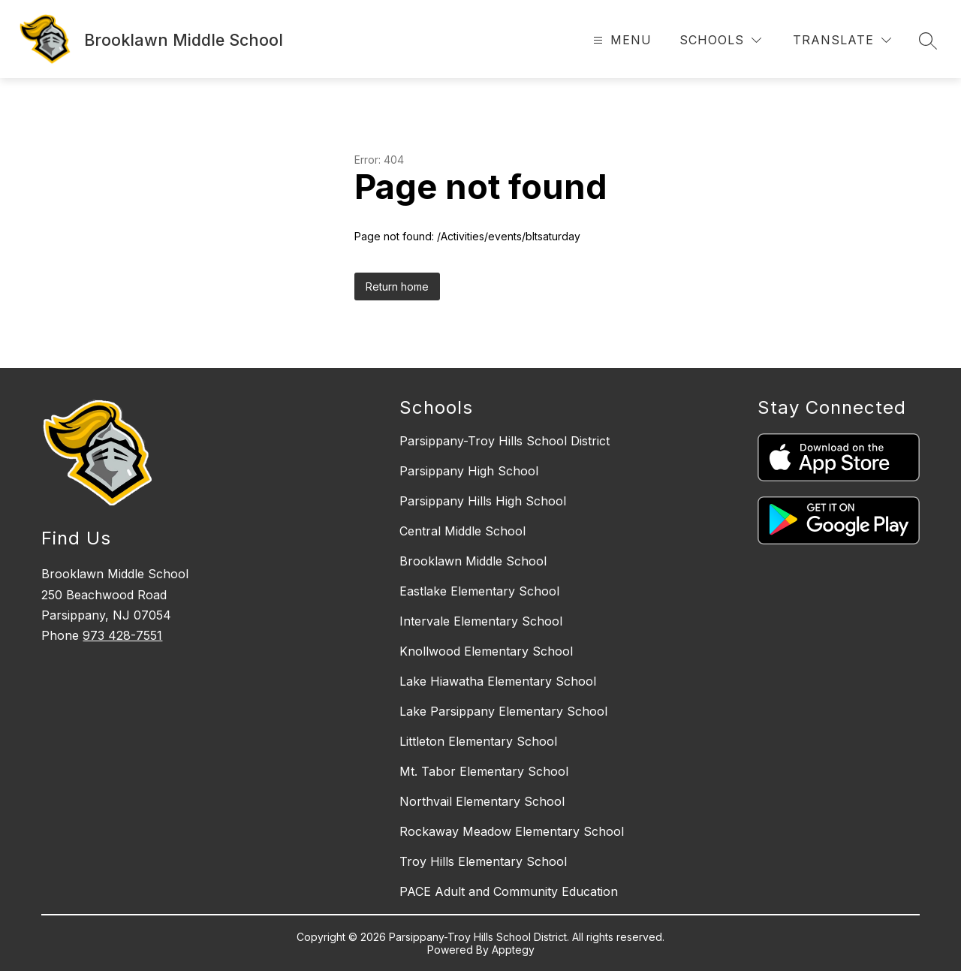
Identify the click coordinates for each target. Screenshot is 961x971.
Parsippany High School (468, 470)
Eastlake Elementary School (479, 591)
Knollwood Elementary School (486, 651)
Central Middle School (462, 530)
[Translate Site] (842, 40)
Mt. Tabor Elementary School (483, 771)
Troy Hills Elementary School (483, 861)
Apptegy (513, 949)
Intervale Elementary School (480, 621)
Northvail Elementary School (482, 801)
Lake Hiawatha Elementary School (497, 681)
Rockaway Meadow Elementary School (511, 831)
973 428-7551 (122, 635)
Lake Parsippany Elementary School (503, 711)
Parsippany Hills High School (482, 500)
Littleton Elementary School (478, 741)
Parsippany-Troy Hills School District (504, 440)
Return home (397, 286)
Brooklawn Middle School (473, 560)
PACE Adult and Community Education (508, 891)
